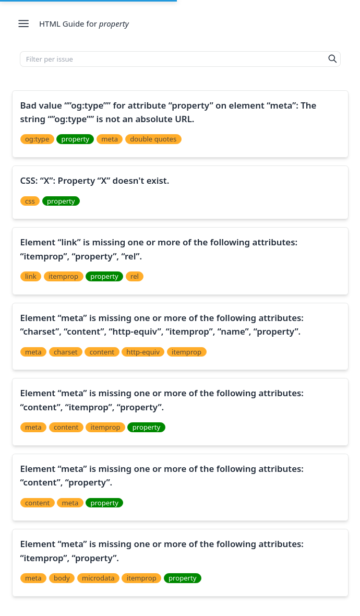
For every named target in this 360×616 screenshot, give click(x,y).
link (31, 276)
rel (134, 276)
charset (66, 352)
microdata (98, 578)
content (102, 352)
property (75, 139)
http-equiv (142, 352)
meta (109, 139)
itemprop (63, 276)
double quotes (153, 139)
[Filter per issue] (173, 59)
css (30, 201)
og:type (37, 139)
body (62, 578)
